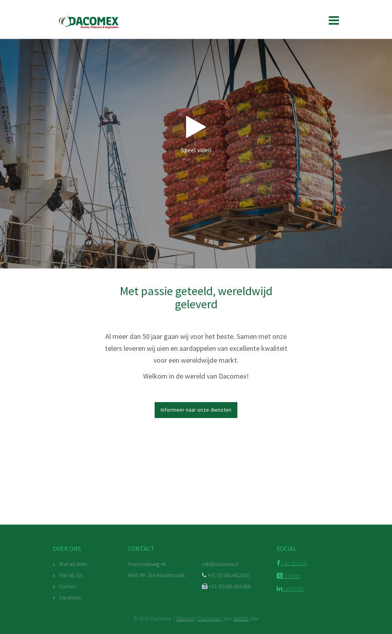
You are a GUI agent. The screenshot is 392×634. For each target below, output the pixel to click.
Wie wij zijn (71, 575)
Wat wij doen (73, 564)
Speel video (196, 134)
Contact (67, 586)
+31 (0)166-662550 (226, 575)
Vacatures (70, 597)
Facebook (292, 563)
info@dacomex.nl (220, 564)
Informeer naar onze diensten (196, 409)
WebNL (241, 618)
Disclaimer (209, 618)
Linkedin (291, 588)
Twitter (289, 576)
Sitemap (185, 618)
